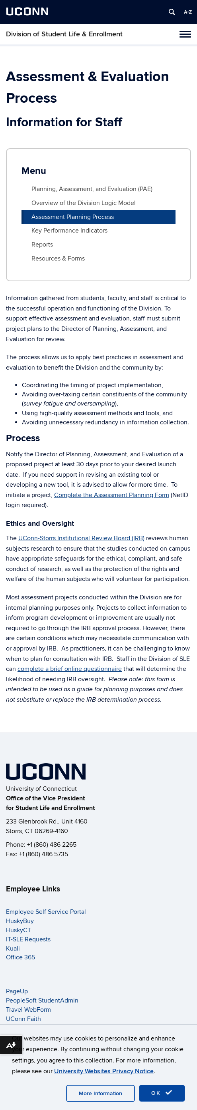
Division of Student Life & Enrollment (64, 34)
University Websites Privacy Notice (104, 1071)
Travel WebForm (28, 1010)
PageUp (17, 991)
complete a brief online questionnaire (70, 669)
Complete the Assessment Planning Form (111, 495)
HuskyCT (18, 930)
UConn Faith (23, 1019)
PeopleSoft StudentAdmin (42, 1001)
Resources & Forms (58, 259)
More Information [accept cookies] (100, 1093)
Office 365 (20, 957)
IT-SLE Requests (28, 939)
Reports (42, 245)
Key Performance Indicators (69, 231)
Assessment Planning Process (72, 217)
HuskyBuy (20, 921)
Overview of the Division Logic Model (83, 203)
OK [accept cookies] (162, 1092)
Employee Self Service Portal (46, 912)
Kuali (13, 949)
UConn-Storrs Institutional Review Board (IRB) (81, 538)
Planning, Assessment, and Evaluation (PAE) (91, 189)
